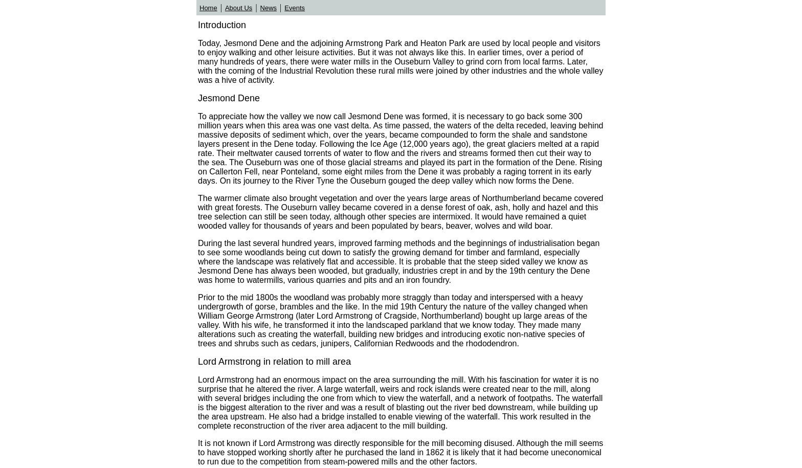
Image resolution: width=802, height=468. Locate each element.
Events (294, 8)
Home (208, 8)
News (268, 8)
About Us (238, 8)
